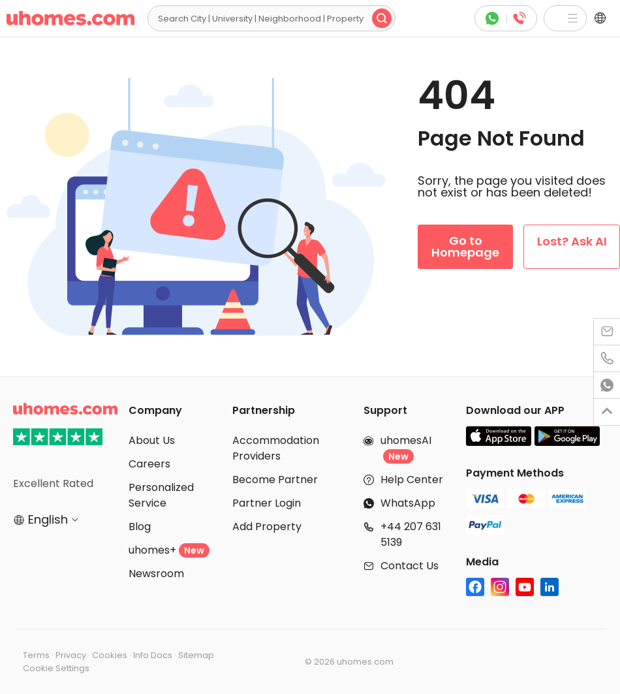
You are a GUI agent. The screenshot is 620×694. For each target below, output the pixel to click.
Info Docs (152, 655)
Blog (140, 526)
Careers (149, 463)
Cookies (109, 655)
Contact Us (409, 565)
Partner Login (266, 503)
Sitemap (196, 655)
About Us (152, 440)
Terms (36, 655)
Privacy (70, 655)
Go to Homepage (465, 246)
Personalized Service (161, 495)
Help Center (411, 479)
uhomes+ (169, 550)
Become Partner (275, 479)
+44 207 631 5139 (410, 534)
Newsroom (156, 573)
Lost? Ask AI (572, 241)
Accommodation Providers (275, 448)
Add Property (267, 526)
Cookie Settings (56, 668)
